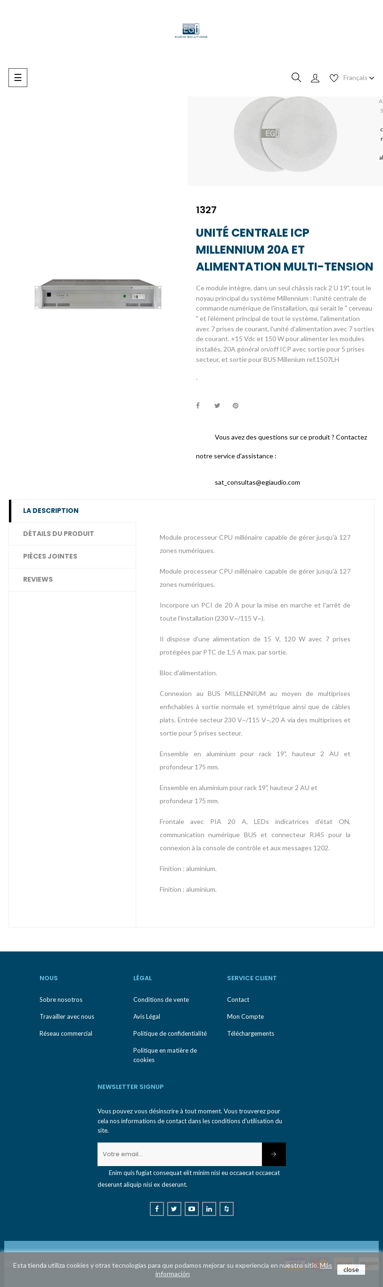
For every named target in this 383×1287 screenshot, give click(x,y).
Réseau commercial (66, 1033)
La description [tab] (51, 510)
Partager (203, 406)
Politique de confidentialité (170, 1033)
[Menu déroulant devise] (359, 77)
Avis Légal (146, 1016)
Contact (238, 999)
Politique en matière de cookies (165, 1055)
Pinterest (240, 406)
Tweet (221, 406)
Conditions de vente (161, 999)
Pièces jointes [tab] (50, 556)
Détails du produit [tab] (58, 533)
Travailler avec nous (67, 1016)
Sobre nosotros (61, 999)
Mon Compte (245, 1016)
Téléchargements (250, 1033)
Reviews (38, 579)
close (351, 1269)
